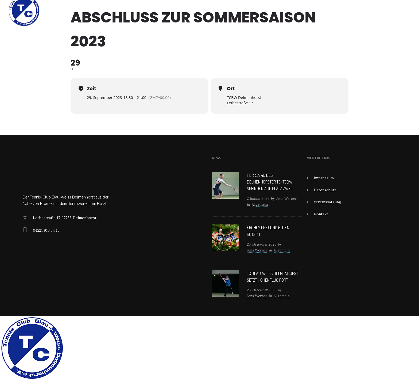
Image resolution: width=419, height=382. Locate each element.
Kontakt (263, 11)
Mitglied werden (233, 11)
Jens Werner (286, 198)
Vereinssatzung (327, 202)
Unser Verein (178, 11)
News (204, 11)
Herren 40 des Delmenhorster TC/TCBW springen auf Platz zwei (270, 182)
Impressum (324, 177)
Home (153, 11)
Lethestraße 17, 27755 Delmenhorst (64, 217)
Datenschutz (325, 190)
